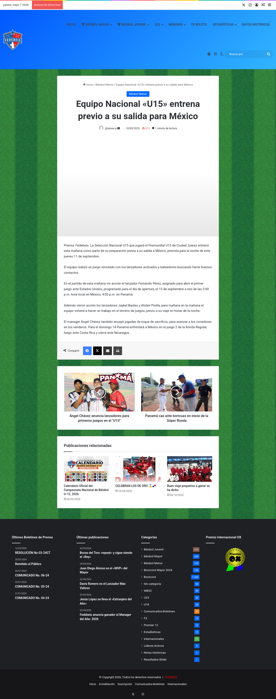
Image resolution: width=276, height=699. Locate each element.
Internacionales (154, 639)
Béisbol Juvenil (153, 549)
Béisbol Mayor (153, 556)
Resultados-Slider (155, 659)
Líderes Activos (154, 646)
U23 (157, 24)
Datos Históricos (256, 24)
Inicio (71, 24)
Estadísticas (223, 24)
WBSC (148, 591)
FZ (145, 618)
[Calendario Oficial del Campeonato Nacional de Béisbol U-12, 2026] (86, 469)
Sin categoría (152, 584)
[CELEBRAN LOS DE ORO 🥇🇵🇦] (137, 469)
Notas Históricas (155, 652)
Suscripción (125, 684)
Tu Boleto (199, 24)
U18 (146, 604)
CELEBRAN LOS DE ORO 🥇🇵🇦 (135, 486)
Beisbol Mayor (95, 24)
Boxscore (150, 577)
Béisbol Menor (104, 84)
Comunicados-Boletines (159, 611)
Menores (176, 24)
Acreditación (107, 684)
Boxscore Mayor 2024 (158, 570)
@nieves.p (112, 128)
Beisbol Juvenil (131, 24)
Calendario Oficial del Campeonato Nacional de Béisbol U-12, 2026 (86, 490)
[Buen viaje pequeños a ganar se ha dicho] (189, 469)
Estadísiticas (152, 632)
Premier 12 (151, 625)
